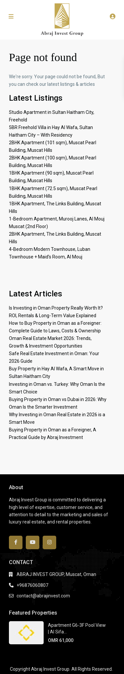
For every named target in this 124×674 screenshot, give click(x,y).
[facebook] (15, 542)
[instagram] (49, 542)
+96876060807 (32, 585)
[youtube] (32, 542)
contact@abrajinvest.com (43, 595)
